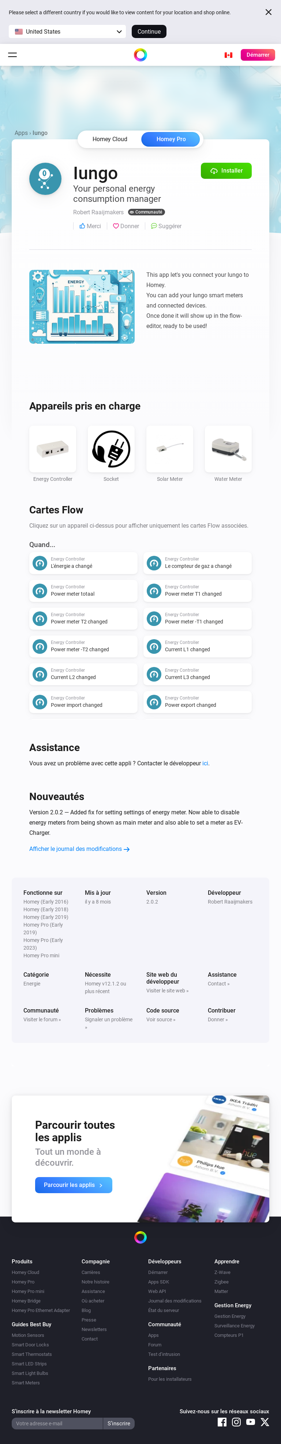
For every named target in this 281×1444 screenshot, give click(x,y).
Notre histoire (95, 1282)
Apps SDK (158, 1282)
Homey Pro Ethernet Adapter (41, 1310)
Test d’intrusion (164, 1354)
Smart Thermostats (32, 1354)
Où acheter (93, 1301)
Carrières (91, 1272)
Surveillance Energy (234, 1325)
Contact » (219, 984)
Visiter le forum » (42, 1019)
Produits (22, 1261)
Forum (154, 1344)
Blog (86, 1310)
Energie (31, 984)
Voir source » (161, 1019)
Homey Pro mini (28, 1291)
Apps (21, 132)
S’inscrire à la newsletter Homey (51, 1411)
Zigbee (221, 1282)
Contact (90, 1339)
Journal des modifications (175, 1301)
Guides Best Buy (31, 1324)
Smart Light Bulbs (30, 1373)
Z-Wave (222, 1272)
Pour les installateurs (170, 1379)
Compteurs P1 (229, 1335)
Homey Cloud (25, 1272)
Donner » (218, 1019)
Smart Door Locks (30, 1344)
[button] (67, 31)
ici (205, 763)
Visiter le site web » (167, 991)
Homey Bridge (26, 1301)
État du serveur (163, 1310)
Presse (89, 1320)
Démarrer (158, 1272)
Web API (157, 1291)
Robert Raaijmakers (230, 902)
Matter (221, 1291)
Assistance (93, 1291)
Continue (149, 31)
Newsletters (94, 1329)
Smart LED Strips (29, 1363)
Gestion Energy (230, 1316)
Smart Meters (26, 1382)
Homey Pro (171, 139)
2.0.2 (152, 902)
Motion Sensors (28, 1335)
